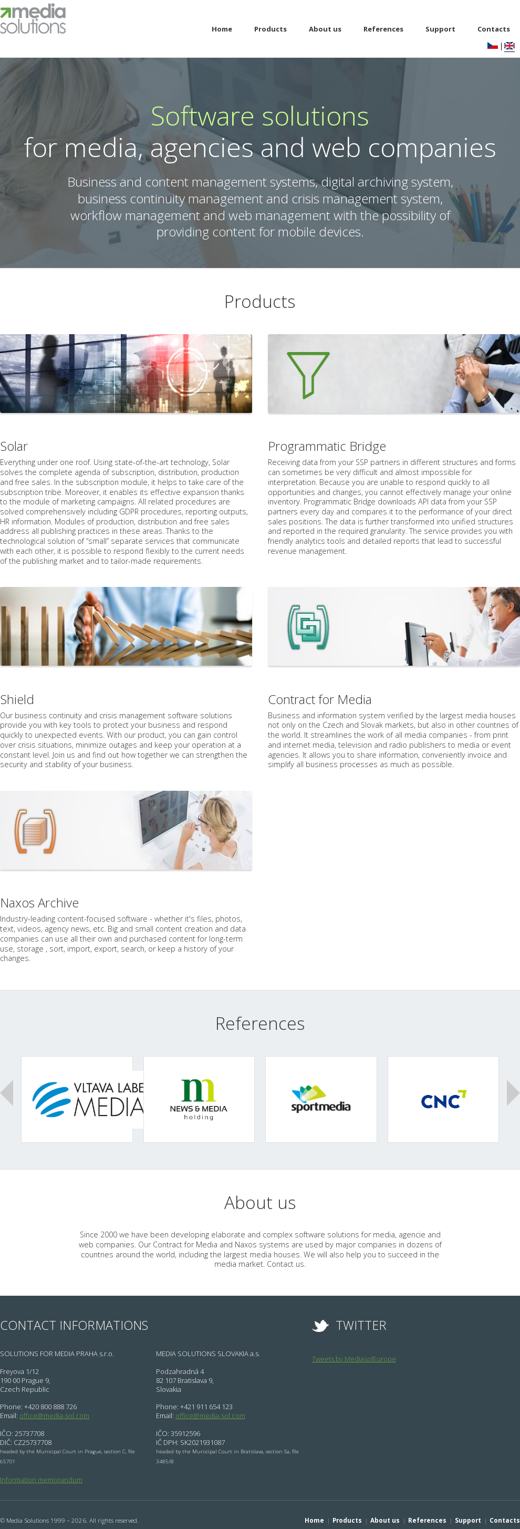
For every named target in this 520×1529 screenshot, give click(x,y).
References (383, 29)
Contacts (505, 1508)
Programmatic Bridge (334, 446)
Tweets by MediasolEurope (354, 1346)
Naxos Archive (44, 902)
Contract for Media (326, 698)
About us (325, 29)
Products (270, 29)
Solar (16, 446)
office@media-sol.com (54, 1403)
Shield (18, 698)
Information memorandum (41, 1467)
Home (222, 29)
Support (440, 29)
